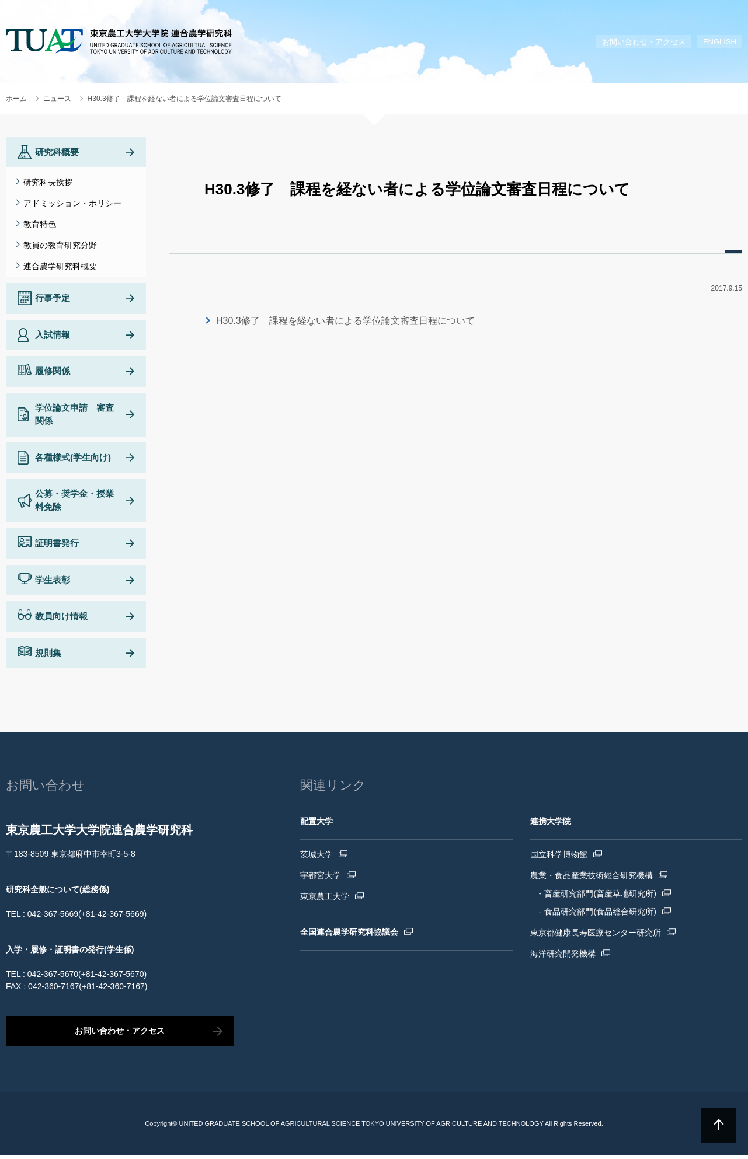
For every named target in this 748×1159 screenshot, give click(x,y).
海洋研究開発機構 (563, 957)
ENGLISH (719, 41)
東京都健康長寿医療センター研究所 (595, 936)
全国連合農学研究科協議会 (349, 936)
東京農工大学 (324, 900)
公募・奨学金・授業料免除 (74, 504)
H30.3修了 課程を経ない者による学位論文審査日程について (345, 321)
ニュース (57, 99)
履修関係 (52, 375)
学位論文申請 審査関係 (74, 418)
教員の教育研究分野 (60, 245)
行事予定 (52, 302)
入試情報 (52, 339)
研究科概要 (57, 152)
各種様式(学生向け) (73, 461)
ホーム (16, 99)
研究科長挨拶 (47, 182)
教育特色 (39, 224)
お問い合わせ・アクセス (644, 41)
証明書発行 (57, 547)
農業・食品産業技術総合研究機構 (591, 879)
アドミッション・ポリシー (72, 203)
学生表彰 (52, 584)
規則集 (48, 657)
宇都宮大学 (320, 879)
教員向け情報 (61, 620)
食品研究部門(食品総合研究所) (600, 915)
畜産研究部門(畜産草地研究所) (600, 897)
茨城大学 (316, 858)
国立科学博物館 (558, 858)
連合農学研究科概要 (60, 266)
